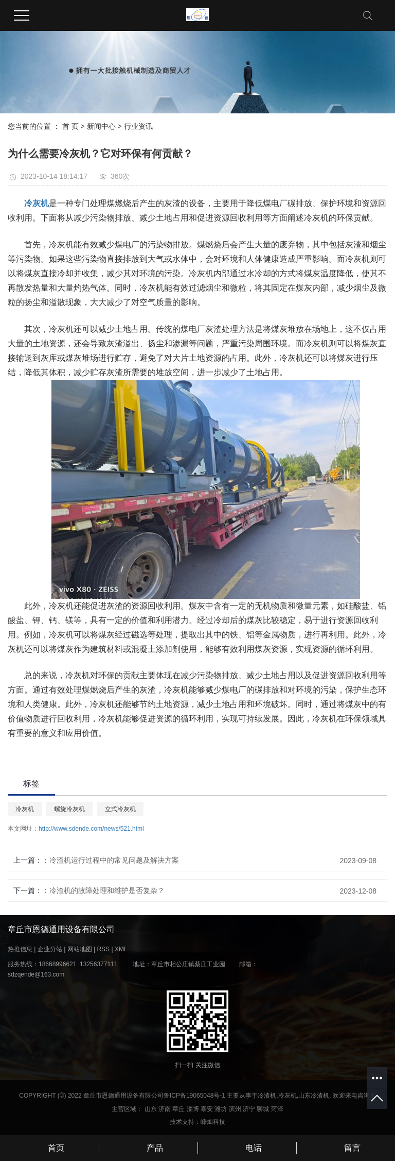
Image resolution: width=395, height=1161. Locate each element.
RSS (103, 949)
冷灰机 (24, 809)
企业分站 (50, 949)
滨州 (235, 1109)
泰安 (207, 1109)
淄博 (193, 1109)
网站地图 (79, 949)
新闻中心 (101, 126)
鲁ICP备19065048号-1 (194, 1095)
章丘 (178, 1109)
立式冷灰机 (120, 809)
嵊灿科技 (213, 1121)
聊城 (263, 1109)
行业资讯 (138, 126)
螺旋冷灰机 (69, 809)
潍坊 (220, 1109)
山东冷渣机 (313, 1095)
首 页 (70, 126)
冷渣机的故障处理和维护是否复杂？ (107, 890)
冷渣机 (267, 1095)
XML (121, 949)
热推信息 (20, 949)
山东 (151, 1109)
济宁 (249, 1109)
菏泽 (277, 1109)
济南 (164, 1109)
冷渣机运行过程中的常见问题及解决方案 (114, 860)
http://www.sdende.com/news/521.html (91, 828)
